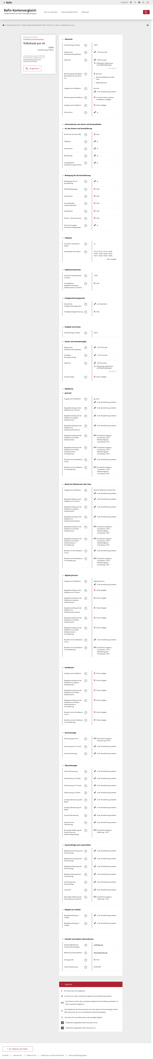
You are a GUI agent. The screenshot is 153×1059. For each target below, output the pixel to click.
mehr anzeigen (111, 259)
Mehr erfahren (112, 68)
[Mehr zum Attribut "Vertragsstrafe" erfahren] (85, 960)
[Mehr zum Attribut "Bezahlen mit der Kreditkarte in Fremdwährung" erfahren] (85, 720)
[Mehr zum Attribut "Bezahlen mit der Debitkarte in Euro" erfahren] (85, 459)
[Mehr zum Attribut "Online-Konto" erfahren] (85, 112)
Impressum (17, 1055)
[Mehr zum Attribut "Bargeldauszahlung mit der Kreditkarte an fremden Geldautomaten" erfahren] (85, 690)
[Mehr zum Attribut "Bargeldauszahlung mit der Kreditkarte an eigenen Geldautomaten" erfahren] (85, 680)
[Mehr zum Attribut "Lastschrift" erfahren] (85, 890)
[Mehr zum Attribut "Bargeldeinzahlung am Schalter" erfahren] (85, 915)
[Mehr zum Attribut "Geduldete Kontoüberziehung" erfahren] (85, 355)
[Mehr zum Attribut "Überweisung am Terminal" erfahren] (85, 785)
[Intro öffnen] (148, 2)
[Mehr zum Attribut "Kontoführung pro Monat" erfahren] (85, 45)
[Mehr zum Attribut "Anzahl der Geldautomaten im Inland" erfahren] (85, 276)
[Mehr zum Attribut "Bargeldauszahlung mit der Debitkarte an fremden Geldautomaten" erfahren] (85, 435)
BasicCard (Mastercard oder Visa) (105, 78)
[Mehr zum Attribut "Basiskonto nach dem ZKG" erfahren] (85, 134)
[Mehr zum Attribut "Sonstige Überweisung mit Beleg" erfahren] (85, 807)
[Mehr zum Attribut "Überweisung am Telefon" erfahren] (85, 793)
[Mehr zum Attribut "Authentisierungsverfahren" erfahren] (85, 163)
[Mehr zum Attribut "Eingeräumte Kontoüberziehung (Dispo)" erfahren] (85, 52)
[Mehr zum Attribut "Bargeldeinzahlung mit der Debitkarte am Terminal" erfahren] (85, 408)
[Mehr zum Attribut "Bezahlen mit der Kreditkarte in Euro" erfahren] (85, 712)
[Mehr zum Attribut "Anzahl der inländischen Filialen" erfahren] (85, 244)
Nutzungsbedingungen (78, 1055)
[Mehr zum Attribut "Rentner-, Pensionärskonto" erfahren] (85, 218)
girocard (99, 74)
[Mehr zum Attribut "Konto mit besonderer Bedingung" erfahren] (85, 181)
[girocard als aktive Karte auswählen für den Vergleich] (94, 74)
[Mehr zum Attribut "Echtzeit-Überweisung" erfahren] (85, 815)
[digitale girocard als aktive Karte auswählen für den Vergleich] (94, 82)
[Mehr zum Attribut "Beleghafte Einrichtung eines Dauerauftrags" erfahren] (85, 851)
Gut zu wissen (51, 12)
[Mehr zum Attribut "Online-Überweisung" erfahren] (85, 771)
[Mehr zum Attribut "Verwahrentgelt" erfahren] (85, 377)
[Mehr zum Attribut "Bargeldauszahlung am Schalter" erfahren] (85, 923)
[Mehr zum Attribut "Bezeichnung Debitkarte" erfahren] (85, 74)
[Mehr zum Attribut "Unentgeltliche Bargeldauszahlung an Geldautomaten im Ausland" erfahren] (85, 283)
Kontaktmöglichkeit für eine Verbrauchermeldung (32, 60)
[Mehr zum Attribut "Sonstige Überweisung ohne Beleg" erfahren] (85, 800)
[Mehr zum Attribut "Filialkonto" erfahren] (85, 141)
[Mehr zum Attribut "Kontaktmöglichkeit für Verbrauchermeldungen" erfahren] (85, 945)
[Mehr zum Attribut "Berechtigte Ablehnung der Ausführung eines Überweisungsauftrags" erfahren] (85, 830)
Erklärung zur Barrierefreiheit (52, 1055)
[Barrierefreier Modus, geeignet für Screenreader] (139, 2)
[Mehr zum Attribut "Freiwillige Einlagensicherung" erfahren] (85, 312)
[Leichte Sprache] (143, 2)
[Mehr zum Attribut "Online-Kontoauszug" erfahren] (85, 753)
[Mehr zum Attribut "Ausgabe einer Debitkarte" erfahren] (85, 88)
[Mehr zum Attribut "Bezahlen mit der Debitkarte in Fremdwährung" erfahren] (85, 467)
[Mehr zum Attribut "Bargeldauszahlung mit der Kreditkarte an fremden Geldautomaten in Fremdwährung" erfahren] (85, 700)
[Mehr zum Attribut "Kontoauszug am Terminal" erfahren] (85, 746)
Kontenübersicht (69, 12)
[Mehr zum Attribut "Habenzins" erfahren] (85, 60)
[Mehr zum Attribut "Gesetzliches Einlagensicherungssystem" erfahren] (85, 304)
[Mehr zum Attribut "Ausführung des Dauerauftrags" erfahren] (85, 882)
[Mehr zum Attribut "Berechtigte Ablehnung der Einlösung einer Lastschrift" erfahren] (85, 897)
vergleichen (32, 68)
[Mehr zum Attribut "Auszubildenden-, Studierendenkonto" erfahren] (85, 203)
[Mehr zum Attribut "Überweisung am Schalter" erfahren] (85, 778)
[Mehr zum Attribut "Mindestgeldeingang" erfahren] (85, 189)
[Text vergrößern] (135, 2)
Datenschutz (31, 1055)
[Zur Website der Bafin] (7, 2)
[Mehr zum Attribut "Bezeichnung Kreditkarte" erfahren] (85, 97)
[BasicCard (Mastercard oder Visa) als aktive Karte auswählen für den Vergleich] (94, 78)
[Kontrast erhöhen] (131, 2)
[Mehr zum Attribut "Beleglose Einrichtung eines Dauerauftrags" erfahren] (85, 859)
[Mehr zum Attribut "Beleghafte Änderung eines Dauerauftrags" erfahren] (85, 866)
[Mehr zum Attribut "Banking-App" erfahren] (85, 156)
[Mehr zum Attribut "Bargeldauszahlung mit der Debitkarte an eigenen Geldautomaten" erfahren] (85, 416)
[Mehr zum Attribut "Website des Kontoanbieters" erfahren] (85, 953)
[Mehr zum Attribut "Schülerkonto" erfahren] (85, 196)
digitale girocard (101, 83)
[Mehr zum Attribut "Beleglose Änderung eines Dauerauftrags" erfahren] (85, 874)
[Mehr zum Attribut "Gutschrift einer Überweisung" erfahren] (85, 822)
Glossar (85, 12)
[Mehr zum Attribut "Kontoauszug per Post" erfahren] (85, 739)
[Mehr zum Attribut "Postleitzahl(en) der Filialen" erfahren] (85, 252)
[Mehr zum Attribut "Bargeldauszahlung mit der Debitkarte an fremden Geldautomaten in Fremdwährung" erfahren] (85, 447)
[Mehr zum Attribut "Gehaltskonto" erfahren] (85, 211)
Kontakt (5, 1055)
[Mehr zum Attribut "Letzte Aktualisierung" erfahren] (85, 967)
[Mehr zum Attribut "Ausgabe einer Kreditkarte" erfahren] (85, 105)
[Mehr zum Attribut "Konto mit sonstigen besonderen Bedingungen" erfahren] (85, 225)
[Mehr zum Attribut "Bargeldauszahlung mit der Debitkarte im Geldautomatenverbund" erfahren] (85, 426)
